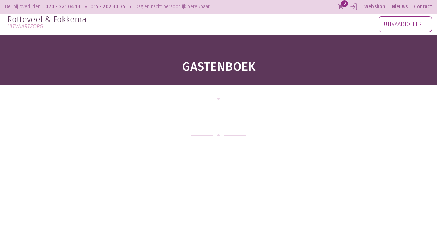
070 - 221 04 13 (62, 7)
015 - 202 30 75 (107, 7)
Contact (423, 7)
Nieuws (400, 7)
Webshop (374, 7)
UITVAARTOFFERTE (405, 24)
